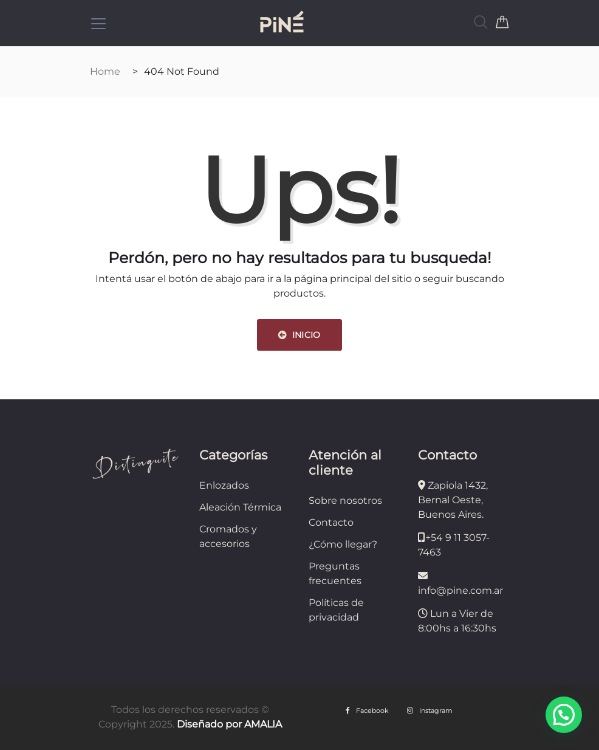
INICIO (299, 335)
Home (105, 71)
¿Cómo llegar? (343, 544)
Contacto (331, 522)
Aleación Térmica (240, 507)
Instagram (430, 710)
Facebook (367, 710)
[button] (564, 715)
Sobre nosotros (345, 500)
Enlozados (224, 485)
